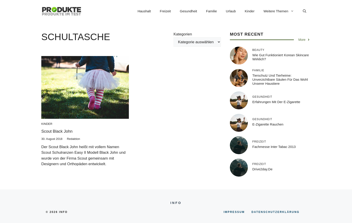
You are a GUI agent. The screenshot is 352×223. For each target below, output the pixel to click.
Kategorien (183, 34)
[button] (304, 11)
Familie (211, 11)
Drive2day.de (262, 169)
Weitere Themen (281, 11)
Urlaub (231, 11)
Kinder (249, 11)
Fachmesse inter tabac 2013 (274, 147)
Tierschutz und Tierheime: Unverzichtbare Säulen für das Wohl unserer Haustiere (280, 79)
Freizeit (165, 11)
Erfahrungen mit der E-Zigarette (276, 102)
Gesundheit (188, 11)
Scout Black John (57, 131)
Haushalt (144, 11)
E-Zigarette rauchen (267, 124)
